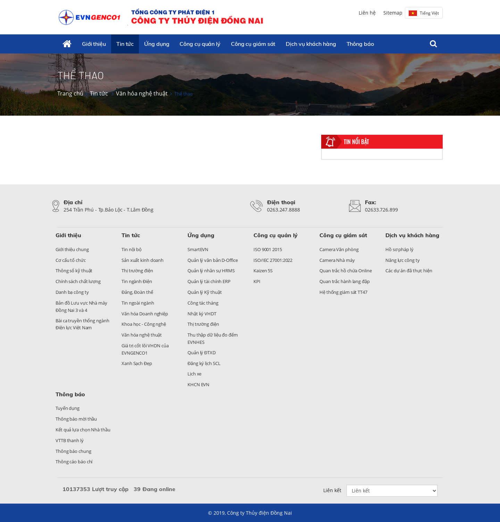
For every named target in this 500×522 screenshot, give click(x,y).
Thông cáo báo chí (74, 461)
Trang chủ (70, 93)
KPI (256, 281)
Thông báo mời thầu (76, 419)
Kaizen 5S (263, 270)
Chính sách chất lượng (78, 281)
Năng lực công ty (402, 260)
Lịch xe (194, 374)
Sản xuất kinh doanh (143, 260)
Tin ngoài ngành (138, 303)
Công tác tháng (203, 303)
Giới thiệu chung (72, 249)
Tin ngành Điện (137, 281)
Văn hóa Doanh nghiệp (145, 313)
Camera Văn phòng (338, 249)
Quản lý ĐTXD (202, 352)
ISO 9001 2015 (267, 249)
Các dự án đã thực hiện (408, 270)
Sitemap (392, 12)
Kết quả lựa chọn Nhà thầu (83, 429)
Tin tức (125, 43)
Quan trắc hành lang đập (344, 281)
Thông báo (360, 43)
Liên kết (332, 490)
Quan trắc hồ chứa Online (345, 270)
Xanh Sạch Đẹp (137, 363)
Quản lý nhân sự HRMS (211, 270)
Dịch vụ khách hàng (311, 43)
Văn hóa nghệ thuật (142, 93)
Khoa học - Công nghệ (144, 324)
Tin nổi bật (356, 142)
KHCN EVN (198, 384)
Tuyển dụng (68, 408)
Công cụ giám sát (253, 43)
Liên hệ (367, 12)
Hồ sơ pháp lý (399, 249)
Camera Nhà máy (337, 260)
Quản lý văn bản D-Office (213, 260)
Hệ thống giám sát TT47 (343, 292)
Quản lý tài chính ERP (209, 281)
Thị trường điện (137, 270)
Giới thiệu (94, 43)
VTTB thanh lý (70, 440)
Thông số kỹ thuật (74, 270)
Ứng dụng (156, 43)
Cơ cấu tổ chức (71, 260)
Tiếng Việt (424, 13)
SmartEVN (198, 249)
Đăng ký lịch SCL (204, 363)
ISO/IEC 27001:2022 (272, 260)
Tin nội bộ (132, 249)
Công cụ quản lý (200, 43)
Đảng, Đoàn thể (137, 292)
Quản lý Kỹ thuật (205, 292)
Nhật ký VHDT (202, 313)
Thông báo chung (73, 451)
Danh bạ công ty (72, 292)
